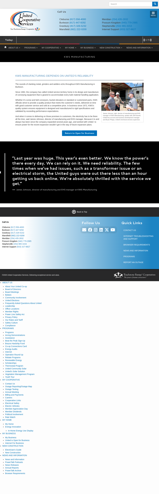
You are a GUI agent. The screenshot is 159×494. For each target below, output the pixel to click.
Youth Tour (9, 377)
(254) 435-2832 (120, 19)
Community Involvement (15, 298)
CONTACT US (129, 230)
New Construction (13, 452)
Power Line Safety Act (14, 314)
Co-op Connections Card (16, 346)
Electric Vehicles (12, 406)
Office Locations (12, 309)
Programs (9, 332)
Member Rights (11, 311)
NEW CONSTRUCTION (111, 48)
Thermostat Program (14, 366)
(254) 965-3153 (124, 26)
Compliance (10, 325)
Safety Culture (11, 323)
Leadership (10, 306)
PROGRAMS (31, 48)
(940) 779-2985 (129, 22)
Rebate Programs (13, 357)
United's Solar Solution (15, 371)
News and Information (14, 459)
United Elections (12, 300)
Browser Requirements (15, 473)
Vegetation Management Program (19, 374)
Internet (8, 352)
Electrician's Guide (13, 450)
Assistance (10, 338)
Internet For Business (14, 443)
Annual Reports (12, 468)
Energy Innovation (13, 427)
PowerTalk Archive (13, 470)
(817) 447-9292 (77, 22)
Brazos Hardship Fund (15, 343)
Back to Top (82, 212)
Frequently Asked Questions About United (23, 303)
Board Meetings (12, 292)
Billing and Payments (14, 395)
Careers (8, 398)
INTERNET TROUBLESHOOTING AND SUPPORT (138, 237)
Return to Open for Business (79, 133)
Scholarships (10, 363)
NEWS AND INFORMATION (139, 48)
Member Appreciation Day (16, 409)
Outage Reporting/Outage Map (18, 386)
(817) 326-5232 (78, 26)
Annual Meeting (12, 392)
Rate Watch (10, 417)
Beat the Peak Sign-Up (15, 341)
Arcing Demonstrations (15, 335)
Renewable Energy (13, 360)
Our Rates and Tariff (14, 320)
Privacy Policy (11, 317)
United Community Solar (15, 369)
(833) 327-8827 (128, 29)
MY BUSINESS (88, 48)
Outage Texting (11, 389)
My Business (10, 437)
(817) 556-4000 (78, 19)
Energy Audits (11, 349)
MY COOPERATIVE (51, 48)
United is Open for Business (17, 440)
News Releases (12, 465)
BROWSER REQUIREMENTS (136, 245)
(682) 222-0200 (78, 29)
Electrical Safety (12, 403)
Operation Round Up (14, 355)
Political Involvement (14, 414)
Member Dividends (13, 411)
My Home (9, 424)
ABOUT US (14, 48)
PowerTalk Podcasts (14, 462)
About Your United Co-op (16, 286)
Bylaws (8, 295)
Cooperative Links (13, 400)
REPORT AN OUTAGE (133, 262)
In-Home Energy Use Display (20, 431)
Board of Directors (13, 289)
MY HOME (70, 48)
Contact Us (10, 384)
